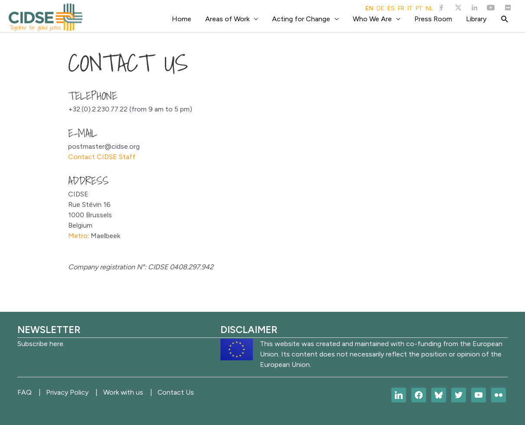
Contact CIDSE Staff (101, 157)
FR (401, 9)
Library (476, 19)
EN (369, 9)
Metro (78, 236)
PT (419, 9)
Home (181, 19)
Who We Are (372, 19)
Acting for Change (301, 19)
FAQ (24, 392)
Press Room (433, 19)
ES (391, 9)
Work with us (126, 392)
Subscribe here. (41, 344)
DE (380, 9)
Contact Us (181, 392)
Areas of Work (227, 19)
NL (429, 9)
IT (410, 9)
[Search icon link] (504, 19)
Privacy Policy (69, 392)
